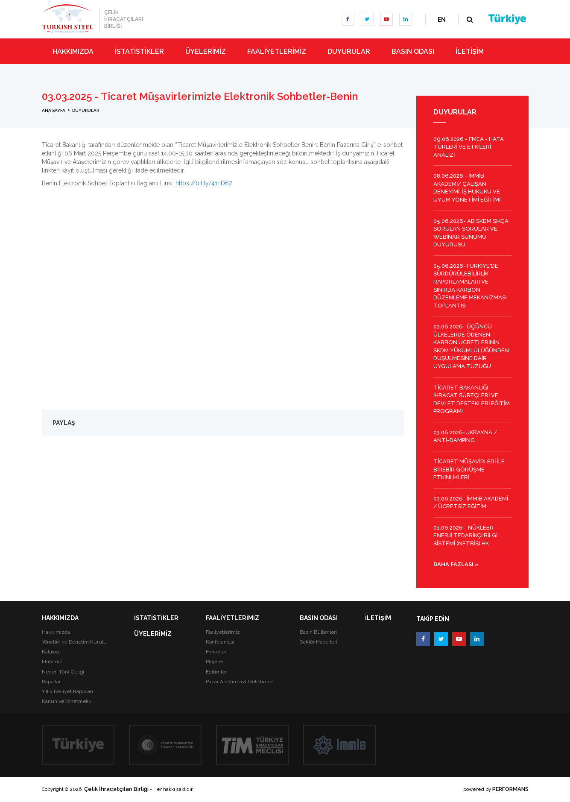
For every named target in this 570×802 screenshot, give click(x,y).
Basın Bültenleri (318, 632)
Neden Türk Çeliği (63, 672)
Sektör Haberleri (318, 642)
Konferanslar (220, 642)
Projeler (214, 661)
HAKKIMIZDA (60, 618)
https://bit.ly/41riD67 (203, 183)
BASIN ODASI (319, 618)
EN (442, 19)
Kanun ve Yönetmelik (66, 701)
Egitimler (216, 672)
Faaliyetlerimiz (223, 632)
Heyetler (216, 652)
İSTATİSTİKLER (156, 618)
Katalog (50, 652)
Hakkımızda (56, 632)
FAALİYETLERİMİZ (232, 618)
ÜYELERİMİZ (153, 633)
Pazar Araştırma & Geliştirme (239, 682)
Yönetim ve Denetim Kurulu (74, 642)
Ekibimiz (52, 661)
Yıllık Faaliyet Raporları (67, 691)
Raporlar (51, 682)
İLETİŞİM (378, 618)
